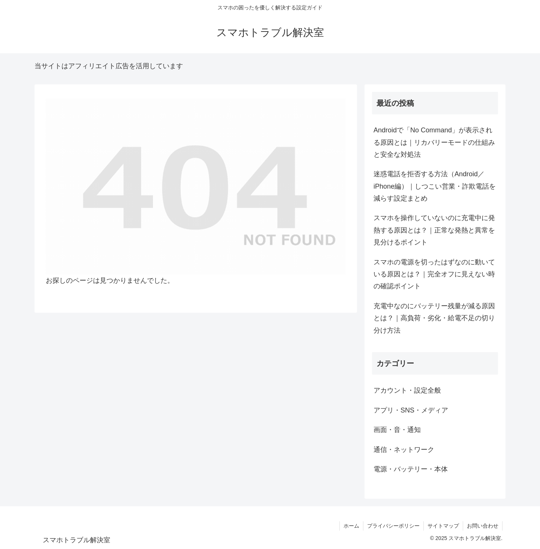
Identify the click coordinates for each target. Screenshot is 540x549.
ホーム (351, 526)
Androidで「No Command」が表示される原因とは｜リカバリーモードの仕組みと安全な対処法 (434, 142)
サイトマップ (443, 526)
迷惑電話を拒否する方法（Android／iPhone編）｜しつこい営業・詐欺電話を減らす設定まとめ (435, 186)
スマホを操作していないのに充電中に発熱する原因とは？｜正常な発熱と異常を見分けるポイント (434, 230)
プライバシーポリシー (393, 526)
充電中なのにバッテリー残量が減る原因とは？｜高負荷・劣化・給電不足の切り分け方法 (434, 318)
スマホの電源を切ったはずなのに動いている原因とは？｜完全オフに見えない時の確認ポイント (434, 274)
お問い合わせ (482, 526)
